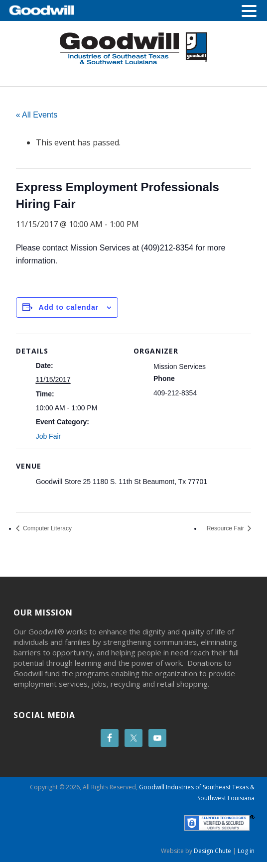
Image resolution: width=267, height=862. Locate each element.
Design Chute (212, 851)
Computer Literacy (46, 528)
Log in (246, 851)
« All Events (37, 115)
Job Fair (48, 436)
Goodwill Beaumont (134, 48)
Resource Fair (226, 528)
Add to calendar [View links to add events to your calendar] (69, 307)
